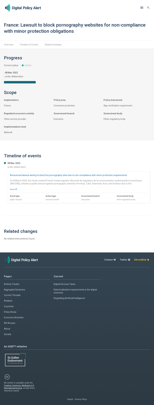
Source (13, 189)
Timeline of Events (29, 44)
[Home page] (23, 7)
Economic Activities (13, 317)
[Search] (148, 8)
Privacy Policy (81, 399)
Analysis (8, 300)
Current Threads (12, 295)
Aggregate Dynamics (14, 289)
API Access (9, 323)
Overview (8, 44)
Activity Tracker (12, 284)
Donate (7, 334)
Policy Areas (10, 312)
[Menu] (141, 8)
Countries (9, 306)
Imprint (70, 399)
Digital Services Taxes (64, 284)
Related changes (53, 44)
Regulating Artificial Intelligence (69, 298)
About (7, 328)
